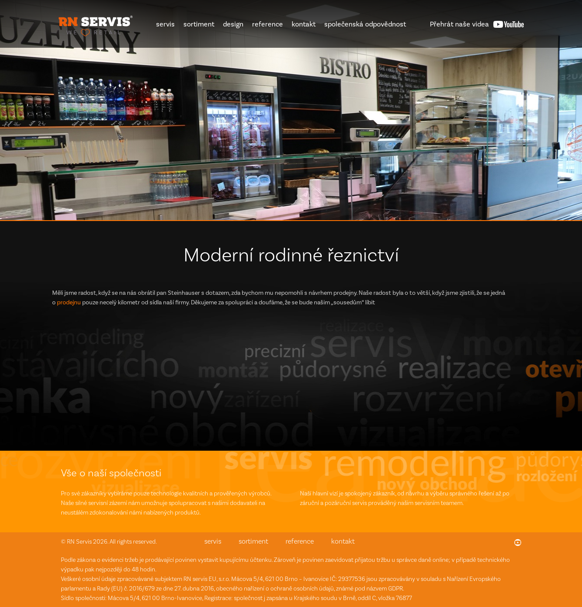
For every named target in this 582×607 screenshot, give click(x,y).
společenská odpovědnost (365, 24)
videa (459, 24)
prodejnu (69, 302)
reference (267, 24)
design (233, 24)
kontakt (304, 24)
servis (165, 24)
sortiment (198, 24)
